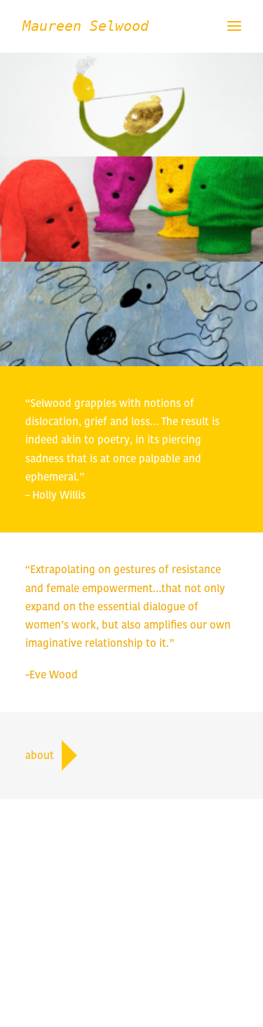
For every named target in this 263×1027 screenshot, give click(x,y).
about (51, 755)
